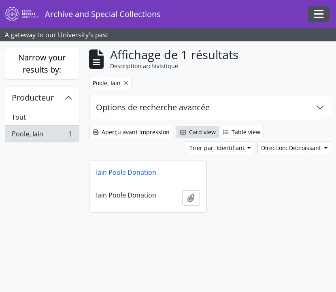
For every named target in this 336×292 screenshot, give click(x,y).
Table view (241, 132)
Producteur (33, 97)
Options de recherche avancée (153, 107)
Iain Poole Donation (126, 172)
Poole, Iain (41, 135)
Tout (19, 117)
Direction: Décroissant (292, 148)
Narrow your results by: (42, 63)
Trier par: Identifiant (217, 148)
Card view (198, 132)
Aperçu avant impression (131, 132)
